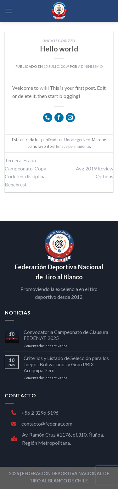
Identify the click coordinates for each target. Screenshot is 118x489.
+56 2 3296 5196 (35, 413)
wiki (44, 88)
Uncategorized (58, 41)
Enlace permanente (73, 146)
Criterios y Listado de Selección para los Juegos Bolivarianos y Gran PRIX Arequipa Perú (66, 364)
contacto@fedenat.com (41, 424)
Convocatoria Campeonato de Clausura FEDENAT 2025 (66, 335)
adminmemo (90, 66)
